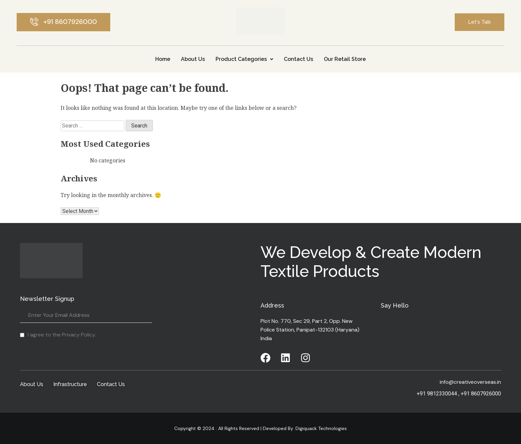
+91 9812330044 (437, 393)
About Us (193, 59)
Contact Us (298, 59)
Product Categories (244, 59)
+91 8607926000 (481, 393)
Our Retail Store (345, 59)
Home (162, 59)
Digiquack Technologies (320, 428)
